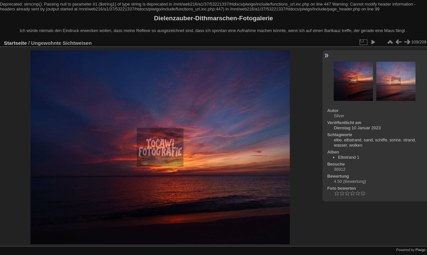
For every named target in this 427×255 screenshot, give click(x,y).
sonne (395, 139)
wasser (340, 145)
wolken (355, 145)
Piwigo (421, 250)
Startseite (15, 43)
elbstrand (353, 139)
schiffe (381, 139)
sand (368, 139)
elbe (338, 139)
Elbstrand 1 (348, 157)
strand (409, 139)
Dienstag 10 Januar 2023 (357, 127)
